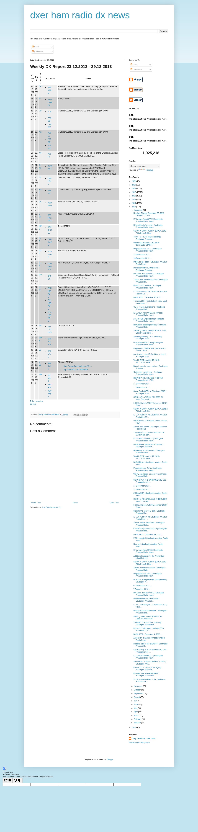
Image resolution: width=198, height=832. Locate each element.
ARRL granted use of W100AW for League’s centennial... (147, 617)
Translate (146, 170)
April (136, 712)
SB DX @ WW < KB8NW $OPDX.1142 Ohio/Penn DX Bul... (149, 332)
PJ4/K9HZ (50, 254)
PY (40, 275)
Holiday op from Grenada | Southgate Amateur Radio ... (149, 451)
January (137, 723)
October (137, 690)
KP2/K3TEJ (50, 230)
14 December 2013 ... (142, 486)
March (137, 715)
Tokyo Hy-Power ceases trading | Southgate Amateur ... (147, 238)
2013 (134, 207)
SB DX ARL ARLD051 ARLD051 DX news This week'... (148, 398)
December (138, 210)
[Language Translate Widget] (144, 166)
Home (75, 503)
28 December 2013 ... (142, 255)
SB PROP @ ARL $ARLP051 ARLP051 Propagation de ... (149, 481)
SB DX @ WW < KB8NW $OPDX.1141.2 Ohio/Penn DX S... (150, 410)
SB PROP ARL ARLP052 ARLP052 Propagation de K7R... (148, 379)
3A (40, 86)
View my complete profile (139, 743)
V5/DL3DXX (50, 329)
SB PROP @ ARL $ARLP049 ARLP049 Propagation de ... (149, 651)
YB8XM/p (49, 394)
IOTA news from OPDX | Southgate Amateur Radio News (148, 220)
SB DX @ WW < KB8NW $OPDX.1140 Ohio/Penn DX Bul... (149, 563)
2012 (134, 727)
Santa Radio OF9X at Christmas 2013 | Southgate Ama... (149, 392)
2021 (134, 181)
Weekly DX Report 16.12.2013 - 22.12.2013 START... (146, 457)
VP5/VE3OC (50, 342)
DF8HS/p (49, 181)
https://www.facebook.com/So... (77, 366)
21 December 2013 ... (142, 384)
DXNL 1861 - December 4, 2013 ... (147, 634)
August (137, 697)
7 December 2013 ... (141, 589)
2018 (134, 188)
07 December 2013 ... (142, 586)
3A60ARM (50, 90)
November (138, 686)
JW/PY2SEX (50, 218)
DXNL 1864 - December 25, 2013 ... (148, 297)
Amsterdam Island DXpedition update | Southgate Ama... (149, 355)
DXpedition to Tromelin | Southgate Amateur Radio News (147, 226)
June (136, 704)
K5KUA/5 (49, 354)
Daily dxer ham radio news (144, 738)
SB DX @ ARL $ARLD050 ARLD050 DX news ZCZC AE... (150, 500)
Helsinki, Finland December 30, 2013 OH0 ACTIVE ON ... (148, 214)
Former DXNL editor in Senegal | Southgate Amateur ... (146, 668)
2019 (134, 185)
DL (40, 177)
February (138, 719)
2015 (134, 199)
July (136, 701)
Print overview (36, 401)
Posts (35, 47)
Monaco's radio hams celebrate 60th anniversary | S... (148, 629)
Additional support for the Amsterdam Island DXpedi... (148, 557)
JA (40, 202)
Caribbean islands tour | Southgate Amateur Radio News (147, 373)
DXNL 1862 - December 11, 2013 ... (148, 534)
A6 (40, 153)
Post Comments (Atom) (51, 507)
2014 (134, 203)
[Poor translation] (18, 780)
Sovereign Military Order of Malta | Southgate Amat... (147, 337)
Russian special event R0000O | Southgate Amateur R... (146, 674)
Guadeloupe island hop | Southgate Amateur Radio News (148, 343)
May (136, 708)
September (139, 693)
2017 (134, 192)
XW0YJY (49, 366)
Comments (37, 52)
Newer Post (36, 503)
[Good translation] (8, 780)
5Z (40, 98)
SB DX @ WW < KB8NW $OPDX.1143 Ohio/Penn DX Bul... (149, 232)
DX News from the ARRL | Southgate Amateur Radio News (148, 275)
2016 (134, 196)
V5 (40, 325)
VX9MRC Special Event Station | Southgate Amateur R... (147, 623)
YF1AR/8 (49, 378)
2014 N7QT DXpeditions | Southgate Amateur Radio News (148, 320)
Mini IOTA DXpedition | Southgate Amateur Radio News (147, 286)
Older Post (114, 503)
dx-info (33, 404)
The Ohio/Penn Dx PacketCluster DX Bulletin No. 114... (148, 434)
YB (40, 374)
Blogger (110, 759)
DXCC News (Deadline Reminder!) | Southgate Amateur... (148, 445)
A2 (40, 132)
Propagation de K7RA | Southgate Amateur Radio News (147, 250)
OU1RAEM (50, 242)
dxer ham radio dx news (80, 15)
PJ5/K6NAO (50, 267)
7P (40, 111)
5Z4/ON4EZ (50, 102)
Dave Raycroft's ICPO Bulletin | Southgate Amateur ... (146, 269)
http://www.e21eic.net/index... (76, 369)
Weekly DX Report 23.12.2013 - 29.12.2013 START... (146, 244)
